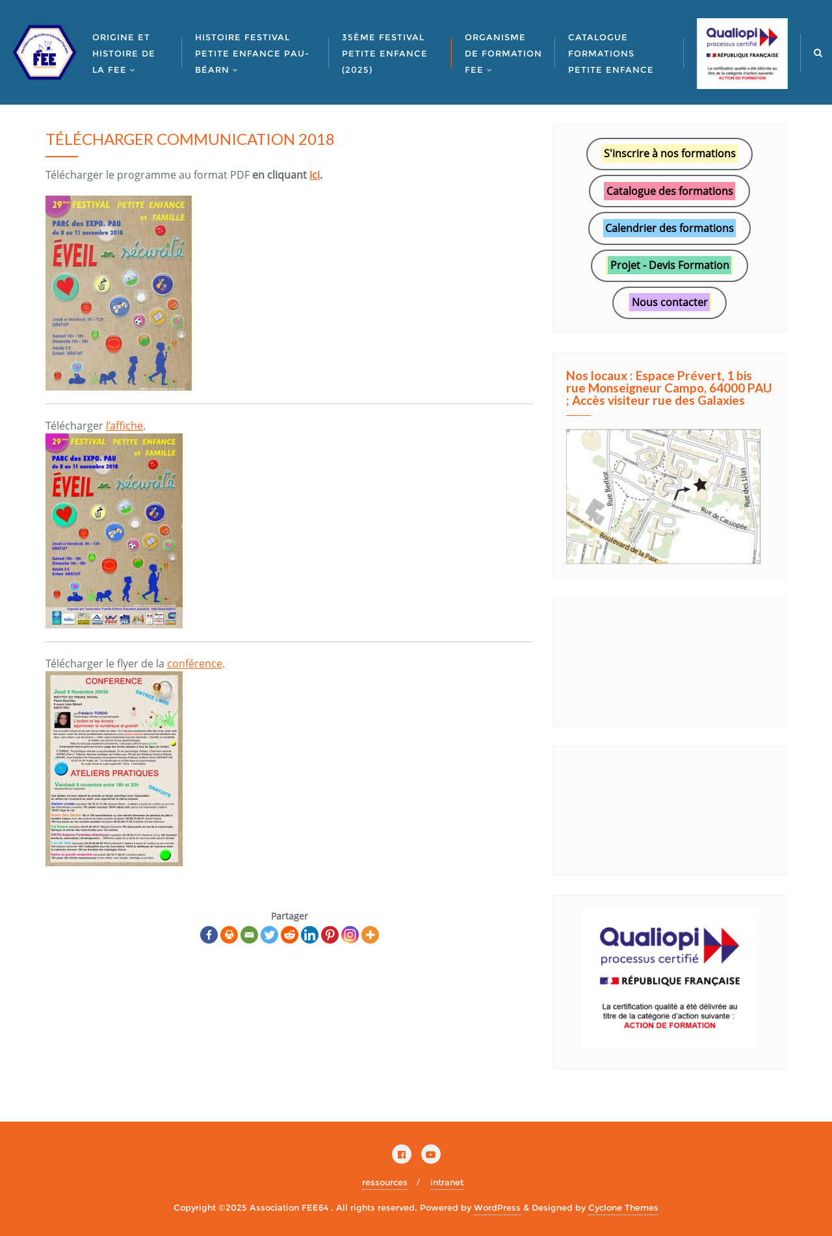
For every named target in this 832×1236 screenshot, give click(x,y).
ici (314, 175)
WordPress (497, 1207)
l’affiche (124, 425)
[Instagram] (350, 935)
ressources (385, 1182)
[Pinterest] (330, 935)
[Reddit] (289, 935)
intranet (446, 1182)
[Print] (229, 935)
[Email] (249, 935)
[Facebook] (209, 935)
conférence (194, 663)
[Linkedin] (309, 935)
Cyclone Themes (623, 1207)
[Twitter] (269, 935)
